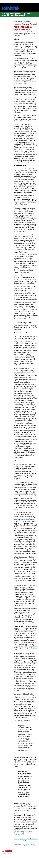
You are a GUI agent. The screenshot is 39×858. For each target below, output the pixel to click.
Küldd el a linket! (6, 853)
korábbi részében (26, 519)
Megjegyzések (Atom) (28, 845)
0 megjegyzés (17, 832)
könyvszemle (21, 834)
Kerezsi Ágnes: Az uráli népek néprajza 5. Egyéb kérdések (25, 27)
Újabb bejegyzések (19, 839)
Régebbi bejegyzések (31, 839)
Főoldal (25, 840)
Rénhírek (10, 8)
